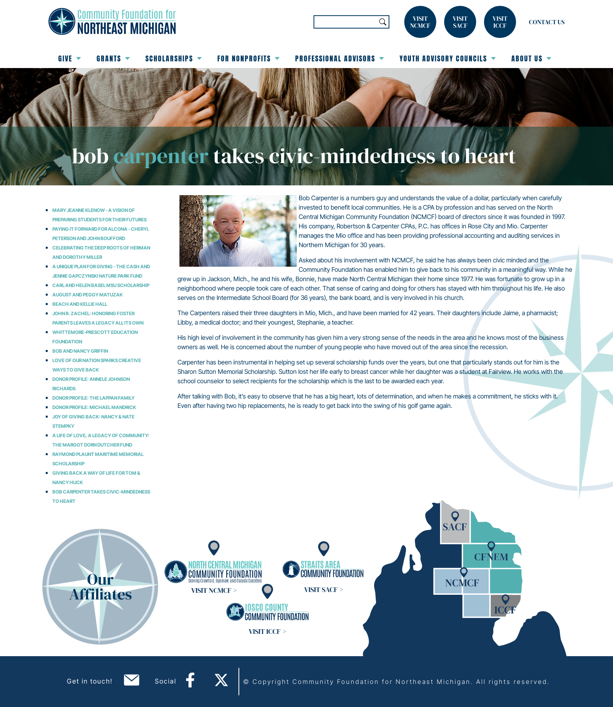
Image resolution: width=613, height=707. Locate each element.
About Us (531, 58)
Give (69, 58)
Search (382, 22)
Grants (113, 58)
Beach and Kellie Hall (79, 304)
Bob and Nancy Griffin (80, 351)
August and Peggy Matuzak (87, 295)
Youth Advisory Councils (448, 58)
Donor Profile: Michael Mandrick (94, 407)
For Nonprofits (248, 58)
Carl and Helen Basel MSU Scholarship (100, 285)
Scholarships (173, 58)
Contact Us (547, 21)
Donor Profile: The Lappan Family (93, 398)
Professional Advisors (339, 58)
